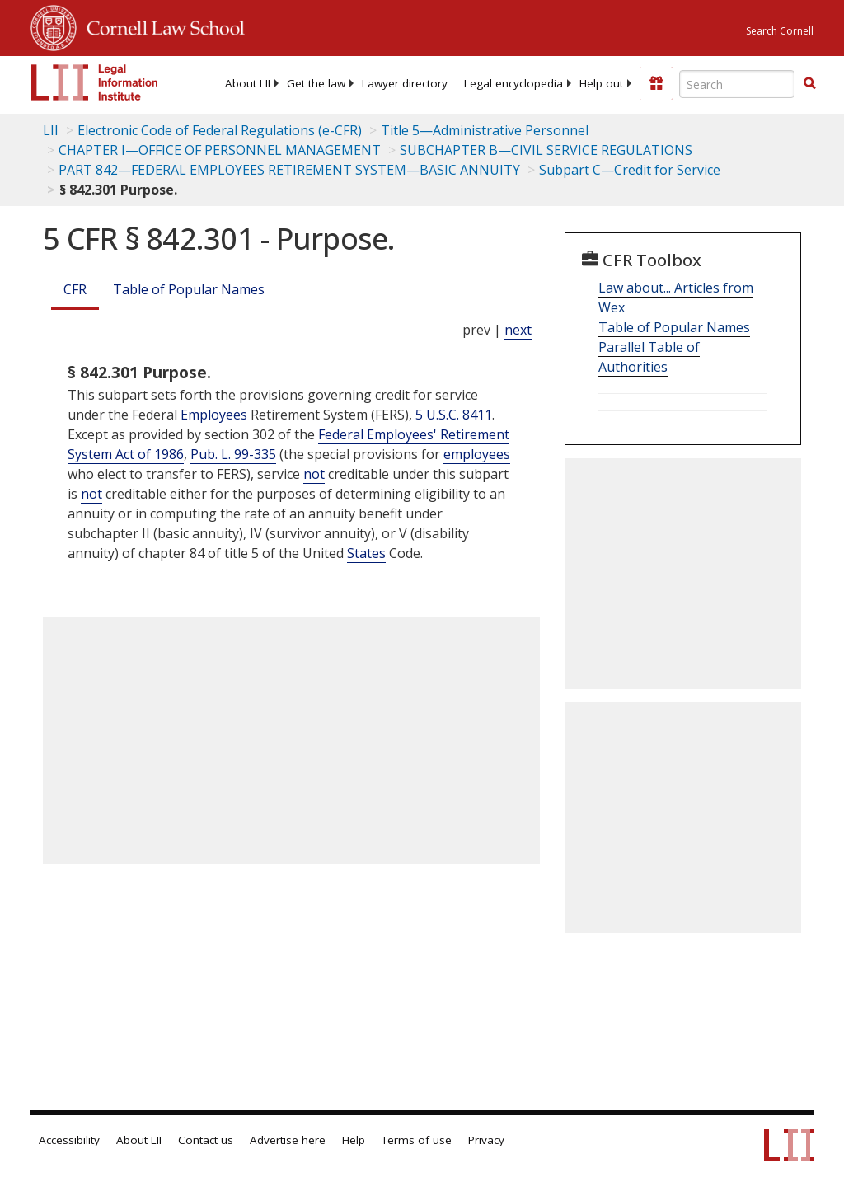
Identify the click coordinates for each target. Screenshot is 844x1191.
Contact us (205, 1139)
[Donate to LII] (656, 83)
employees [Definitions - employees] (476, 454)
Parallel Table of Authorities (649, 357)
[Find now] (809, 84)
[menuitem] (248, 83)
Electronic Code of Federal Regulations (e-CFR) (219, 130)
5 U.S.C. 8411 (453, 415)
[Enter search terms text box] (737, 84)
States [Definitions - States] (366, 553)
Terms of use (417, 1139)
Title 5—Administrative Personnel (484, 130)
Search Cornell (780, 31)
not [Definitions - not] (314, 474)
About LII (247, 83)
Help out (601, 83)
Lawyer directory (405, 83)
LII (51, 130)
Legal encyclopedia (513, 83)
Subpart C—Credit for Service (629, 170)
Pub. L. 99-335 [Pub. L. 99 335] (233, 454)
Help (353, 1139)
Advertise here (288, 1139)
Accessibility (69, 1139)
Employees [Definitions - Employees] (214, 415)
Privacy (486, 1139)
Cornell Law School (161, 25)
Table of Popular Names (189, 289)
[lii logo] (94, 82)
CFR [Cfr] (75, 289)
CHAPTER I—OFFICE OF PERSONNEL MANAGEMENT (220, 150)
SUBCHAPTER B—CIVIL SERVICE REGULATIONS (546, 150)
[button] (809, 83)
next (518, 330)
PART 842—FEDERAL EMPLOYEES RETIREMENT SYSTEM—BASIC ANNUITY (289, 170)
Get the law (316, 83)
